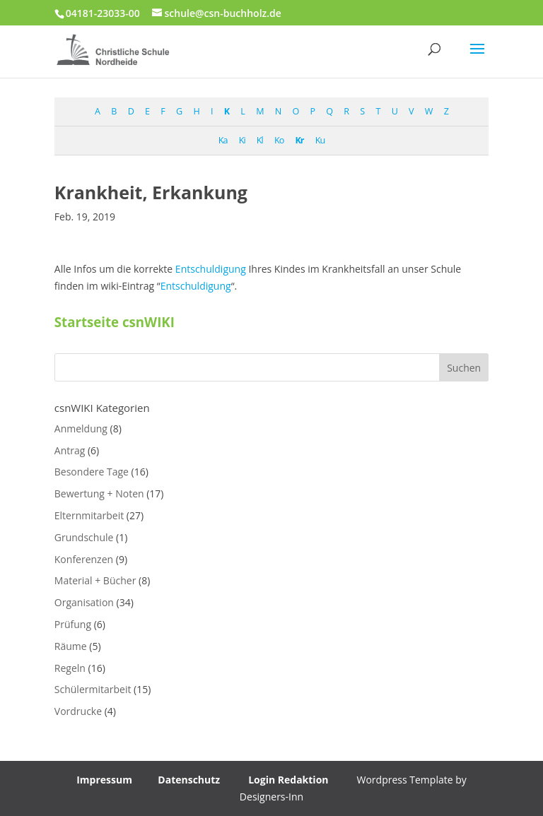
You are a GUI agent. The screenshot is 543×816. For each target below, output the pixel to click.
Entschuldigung (210, 269)
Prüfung (72, 624)
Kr (299, 140)
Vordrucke (78, 711)
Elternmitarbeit (89, 515)
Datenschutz (189, 779)
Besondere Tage (91, 471)
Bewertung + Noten (99, 493)
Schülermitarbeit (93, 689)
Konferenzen (83, 559)
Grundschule (84, 537)
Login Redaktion (288, 779)
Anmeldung (80, 428)
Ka (223, 140)
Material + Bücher (95, 580)
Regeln (70, 668)
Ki (242, 140)
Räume (70, 646)
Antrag (70, 450)
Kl (260, 140)
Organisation (84, 602)
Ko (279, 140)
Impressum (104, 779)
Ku (320, 140)
